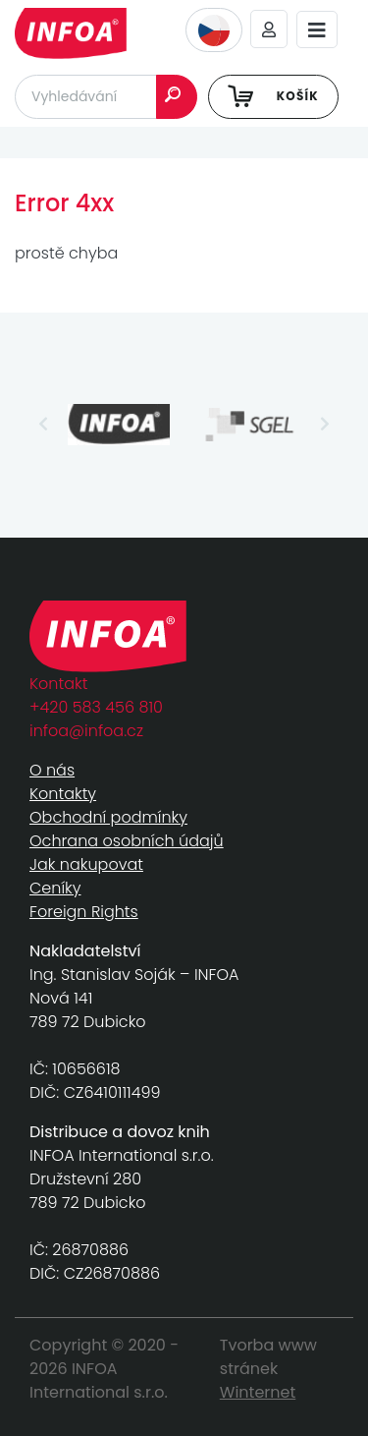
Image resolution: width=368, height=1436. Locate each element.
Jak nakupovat (86, 864)
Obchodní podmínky (108, 817)
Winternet (258, 1392)
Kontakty (62, 793)
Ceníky (54, 888)
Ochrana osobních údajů (126, 841)
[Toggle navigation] (317, 30)
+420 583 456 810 (96, 707)
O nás (52, 770)
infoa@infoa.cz (86, 730)
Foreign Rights (83, 911)
